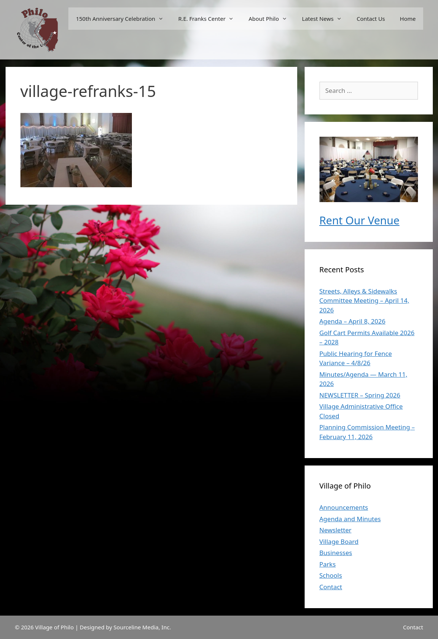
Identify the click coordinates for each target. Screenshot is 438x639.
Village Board (338, 541)
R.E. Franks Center (209, 18)
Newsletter (335, 530)
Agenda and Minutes (350, 519)
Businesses (335, 552)
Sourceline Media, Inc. (142, 627)
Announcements (343, 507)
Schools (330, 575)
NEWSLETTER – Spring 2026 (359, 395)
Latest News (325, 18)
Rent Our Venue (359, 220)
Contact (331, 587)
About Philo (272, 18)
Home (408, 18)
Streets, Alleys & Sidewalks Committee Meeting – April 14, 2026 (364, 300)
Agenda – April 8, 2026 (352, 321)
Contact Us (371, 18)
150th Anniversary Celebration (123, 18)
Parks (327, 564)
